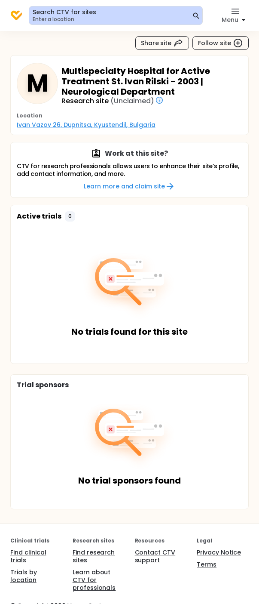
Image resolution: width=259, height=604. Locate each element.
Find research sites (94, 556)
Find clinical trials (28, 556)
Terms (206, 564)
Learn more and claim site (129, 186)
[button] (70, 216)
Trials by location (23, 576)
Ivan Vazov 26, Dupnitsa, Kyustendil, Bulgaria (86, 124)
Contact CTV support (155, 556)
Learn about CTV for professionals (94, 580)
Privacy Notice (219, 552)
